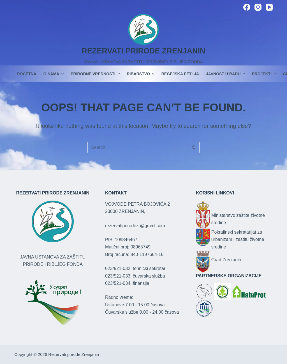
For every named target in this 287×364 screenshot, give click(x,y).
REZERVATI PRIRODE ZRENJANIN (143, 51)
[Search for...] (137, 147)
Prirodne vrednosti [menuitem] (96, 73)
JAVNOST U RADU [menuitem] (226, 73)
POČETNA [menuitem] (26, 74)
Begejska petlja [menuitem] (180, 74)
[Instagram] (257, 7)
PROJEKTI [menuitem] (264, 73)
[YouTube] (269, 7)
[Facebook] (246, 7)
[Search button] (194, 147)
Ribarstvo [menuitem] (141, 73)
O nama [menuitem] (54, 73)
